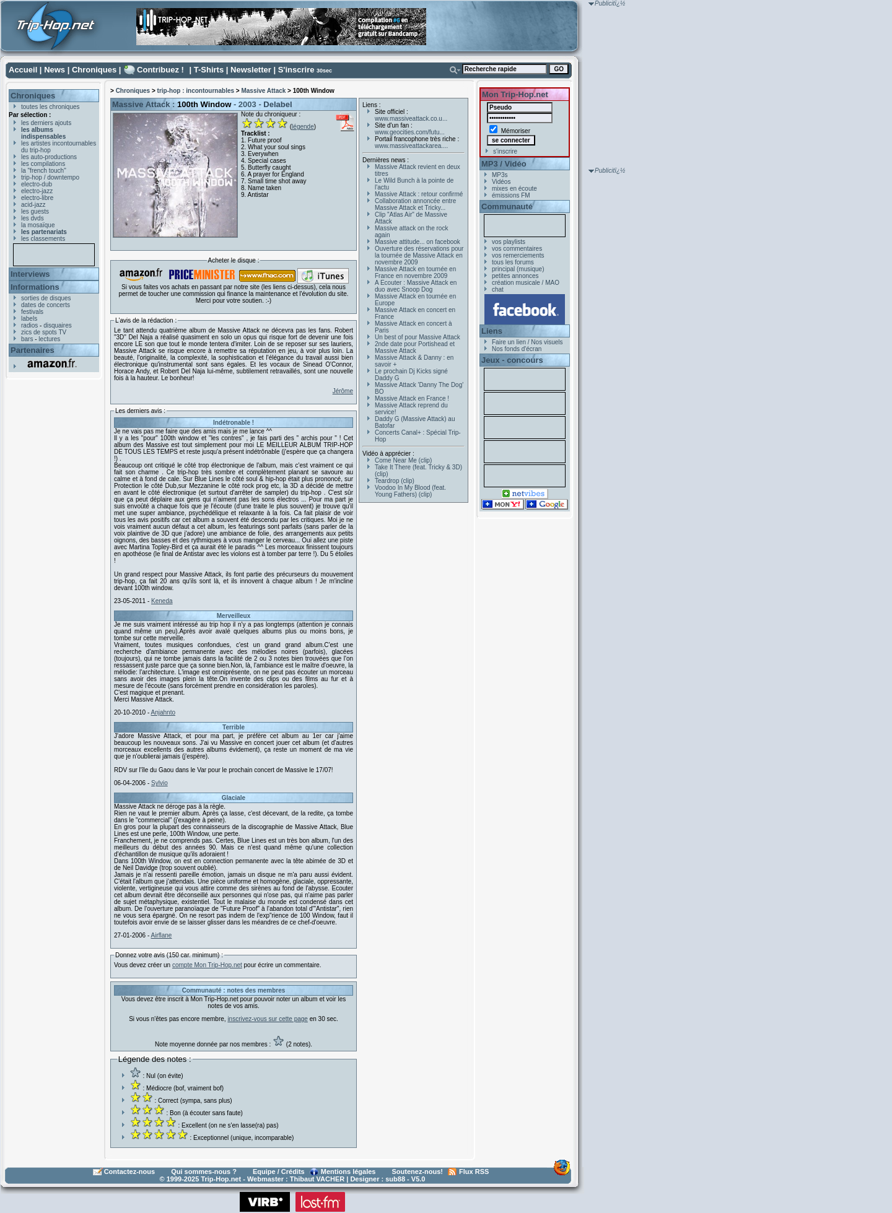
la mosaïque (38, 225)
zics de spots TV (43, 332)
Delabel (277, 104)
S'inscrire (296, 69)
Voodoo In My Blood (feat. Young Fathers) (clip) (410, 491)
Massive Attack (263, 90)
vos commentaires (517, 248)
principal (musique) (518, 269)
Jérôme (343, 391)
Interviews (30, 274)
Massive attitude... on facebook (417, 241)
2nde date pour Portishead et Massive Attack (415, 347)
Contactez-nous (129, 1171)
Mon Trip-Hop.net (515, 94)
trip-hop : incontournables (195, 90)
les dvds (32, 218)
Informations (35, 287)
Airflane (161, 935)
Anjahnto (163, 712)
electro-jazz (37, 191)
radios (29, 325)
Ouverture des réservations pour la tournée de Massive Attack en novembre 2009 (419, 255)
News (54, 69)
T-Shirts (209, 69)
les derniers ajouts (46, 123)
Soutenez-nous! (418, 1171)
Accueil (23, 69)
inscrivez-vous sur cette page (267, 1018)
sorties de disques (46, 298)
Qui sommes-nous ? (204, 1171)
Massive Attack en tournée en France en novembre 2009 (415, 272)
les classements (43, 238)
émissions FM (511, 195)
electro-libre (37, 197)
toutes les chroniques (50, 106)
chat (498, 289)
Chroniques (94, 69)
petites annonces (515, 275)
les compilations (43, 163)
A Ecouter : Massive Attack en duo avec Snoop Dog (416, 286)
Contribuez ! (160, 69)
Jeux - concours (512, 360)
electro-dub (36, 184)
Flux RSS (474, 1171)
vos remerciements (518, 255)
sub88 (395, 1179)
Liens (491, 331)
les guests (35, 211)
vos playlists (508, 241)
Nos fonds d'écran (516, 349)
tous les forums (513, 262)
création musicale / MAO (525, 282)
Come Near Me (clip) (403, 460)
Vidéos (501, 181)
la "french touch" (43, 170)
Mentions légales (348, 1171)
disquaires (57, 325)
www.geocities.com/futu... (410, 132)
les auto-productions (49, 157)
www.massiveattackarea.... (411, 145)
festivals (32, 311)
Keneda (161, 601)
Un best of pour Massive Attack (417, 337)
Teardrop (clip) (394, 480)
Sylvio (159, 783)
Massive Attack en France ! (412, 398)
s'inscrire (505, 151)
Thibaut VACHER (317, 1179)
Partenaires (33, 350)
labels (29, 318)
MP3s (500, 175)
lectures (49, 339)
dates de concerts (45, 305)
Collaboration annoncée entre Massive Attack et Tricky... (415, 204)
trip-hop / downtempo (50, 177)
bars (27, 339)
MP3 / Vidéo (504, 163)
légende (303, 126)
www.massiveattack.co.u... (411, 118)
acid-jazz (33, 204)
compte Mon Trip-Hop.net (207, 965)
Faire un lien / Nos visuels (527, 342)
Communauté (507, 206)
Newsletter (250, 69)
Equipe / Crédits (279, 1171)
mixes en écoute (514, 188)
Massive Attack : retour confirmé (419, 194)
